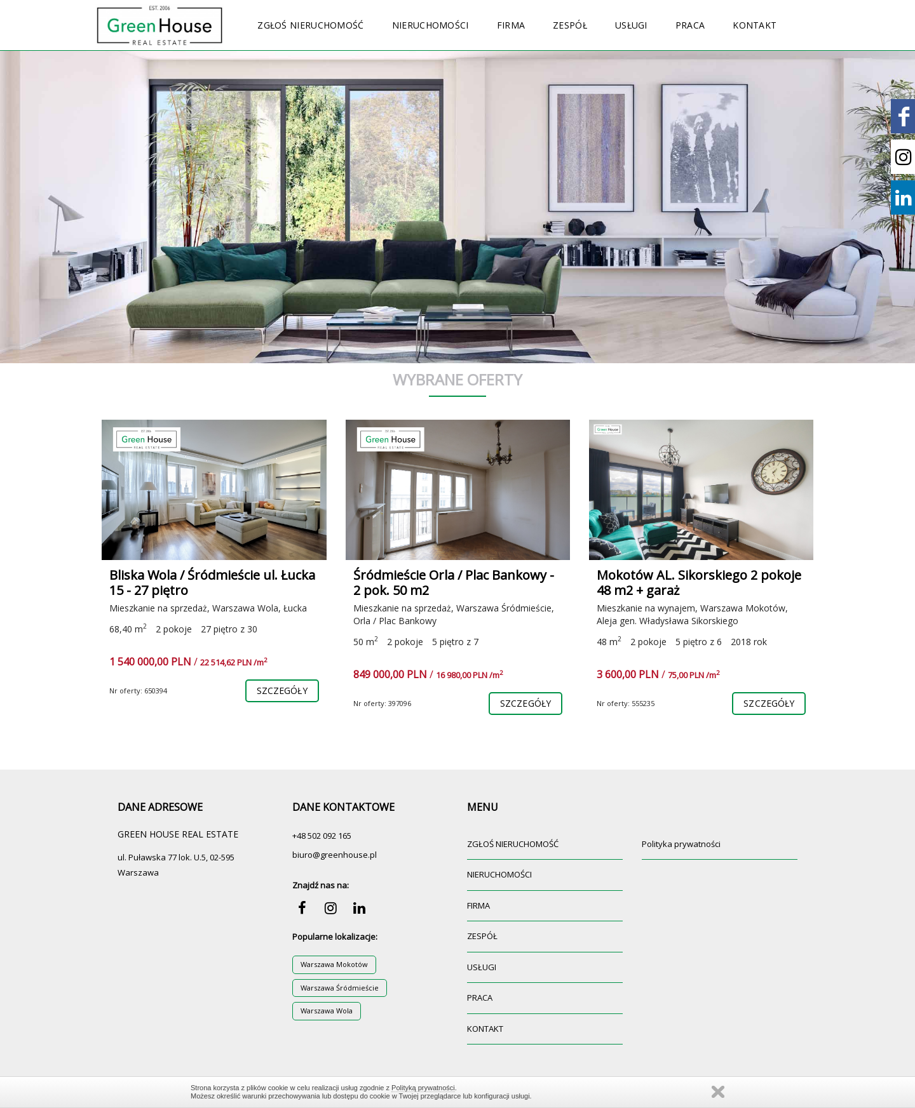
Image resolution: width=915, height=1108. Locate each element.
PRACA (690, 25)
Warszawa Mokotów (334, 964)
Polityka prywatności (681, 844)
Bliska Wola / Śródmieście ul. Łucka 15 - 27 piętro (212, 582)
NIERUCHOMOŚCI (430, 25)
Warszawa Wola (327, 1010)
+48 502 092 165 (321, 835)
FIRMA (511, 25)
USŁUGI (631, 25)
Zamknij (718, 1092)
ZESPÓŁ (570, 25)
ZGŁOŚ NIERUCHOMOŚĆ (310, 25)
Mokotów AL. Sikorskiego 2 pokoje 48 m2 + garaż (699, 582)
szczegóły (282, 690)
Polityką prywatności (423, 1087)
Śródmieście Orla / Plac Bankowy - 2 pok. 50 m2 (453, 582)
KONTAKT (754, 25)
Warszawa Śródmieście (340, 987)
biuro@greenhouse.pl (334, 854)
